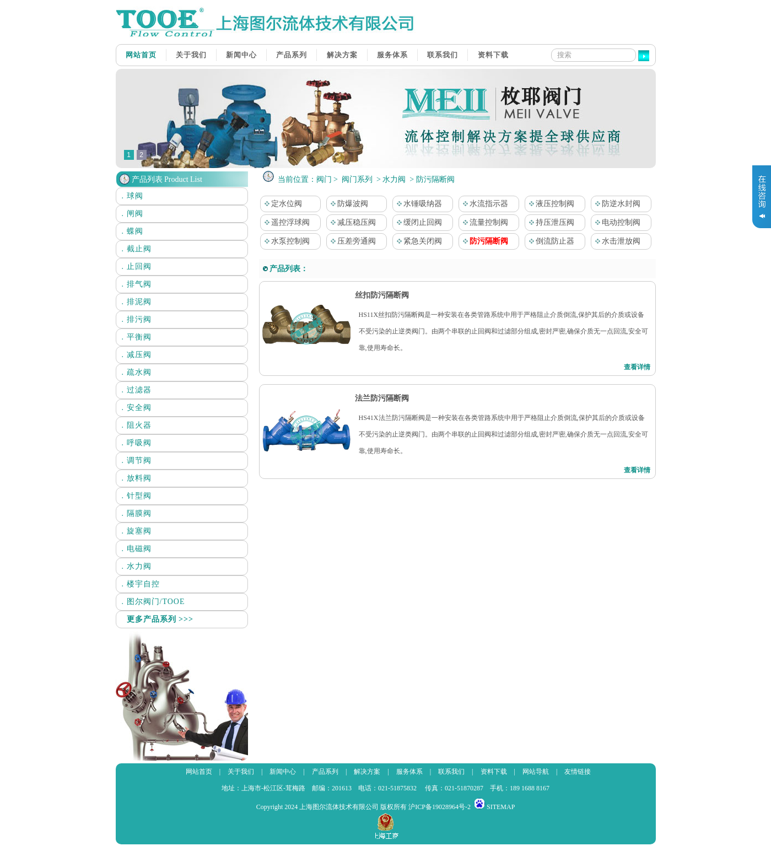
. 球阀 (132, 196)
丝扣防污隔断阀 (381, 295)
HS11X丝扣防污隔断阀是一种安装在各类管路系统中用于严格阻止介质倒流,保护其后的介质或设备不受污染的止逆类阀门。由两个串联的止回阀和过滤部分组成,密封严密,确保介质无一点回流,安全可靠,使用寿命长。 (503, 331)
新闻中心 (241, 55)
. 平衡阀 (137, 337)
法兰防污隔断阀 (381, 398)
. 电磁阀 (137, 549)
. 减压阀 (137, 355)
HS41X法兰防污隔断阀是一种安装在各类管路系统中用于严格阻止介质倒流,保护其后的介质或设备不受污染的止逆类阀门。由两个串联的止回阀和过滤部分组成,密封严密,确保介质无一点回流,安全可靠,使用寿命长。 (503, 434)
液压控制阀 (550, 204)
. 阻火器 (137, 425)
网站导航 (535, 771)
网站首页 (141, 55)
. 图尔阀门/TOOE (153, 601)
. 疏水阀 (137, 372)
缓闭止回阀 (418, 222)
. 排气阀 (137, 284)
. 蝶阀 (132, 231)
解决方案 (342, 55)
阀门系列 (357, 179)
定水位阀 (282, 204)
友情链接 (577, 771)
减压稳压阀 (351, 222)
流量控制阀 (484, 222)
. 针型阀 (137, 496)
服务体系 (392, 55)
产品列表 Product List (167, 179)
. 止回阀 (137, 266)
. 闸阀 (132, 213)
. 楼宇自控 (141, 584)
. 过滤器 (137, 390)
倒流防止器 (550, 241)
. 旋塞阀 (137, 531)
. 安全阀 (137, 407)
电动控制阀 (616, 222)
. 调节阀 (137, 460)
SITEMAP (501, 807)
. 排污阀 (137, 319)
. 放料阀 (137, 478)
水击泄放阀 (616, 241)
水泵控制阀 (285, 241)
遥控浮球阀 (285, 222)
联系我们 (442, 55)
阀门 (324, 179)
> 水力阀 (390, 179)
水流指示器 (484, 204)
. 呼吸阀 (137, 443)
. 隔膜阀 (137, 513)
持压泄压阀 (550, 222)
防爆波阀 (348, 204)
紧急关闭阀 (418, 241)
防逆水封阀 (616, 204)
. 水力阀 (137, 566)
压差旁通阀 (351, 241)
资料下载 (493, 55)
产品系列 (291, 55)
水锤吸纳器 (418, 204)
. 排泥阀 (137, 302)
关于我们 (191, 55)
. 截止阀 (137, 249)
